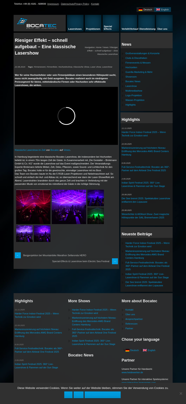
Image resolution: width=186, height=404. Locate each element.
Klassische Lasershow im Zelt (30, 150)
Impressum (53, 4)
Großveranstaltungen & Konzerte (143, 53)
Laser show (95, 67)
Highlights (131, 104)
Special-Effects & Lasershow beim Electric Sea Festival (80, 261)
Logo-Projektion (134, 95)
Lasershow (107, 67)
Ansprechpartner (134, 319)
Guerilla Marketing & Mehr (139, 72)
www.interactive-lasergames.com (139, 382)
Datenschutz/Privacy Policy (75, 4)
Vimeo (66, 150)
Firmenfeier (52, 67)
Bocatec (54, 150)
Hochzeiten (131, 67)
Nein (78, 394)
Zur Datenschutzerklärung (103, 394)
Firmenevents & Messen (138, 62)
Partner (129, 328)
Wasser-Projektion (135, 100)
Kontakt (95, 4)
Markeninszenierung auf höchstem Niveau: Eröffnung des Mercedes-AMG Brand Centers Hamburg (145, 151)
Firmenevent (40, 67)
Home (98, 47)
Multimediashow (134, 90)
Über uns (130, 314)
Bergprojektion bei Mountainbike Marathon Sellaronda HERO (54, 255)
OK (68, 394)
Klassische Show (81, 67)
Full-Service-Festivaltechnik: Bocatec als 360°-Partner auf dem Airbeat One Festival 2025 (147, 266)
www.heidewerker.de (132, 372)
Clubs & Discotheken (136, 58)
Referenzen (132, 323)
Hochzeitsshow (65, 67)
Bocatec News (133, 81)
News (105, 47)
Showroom (131, 76)
